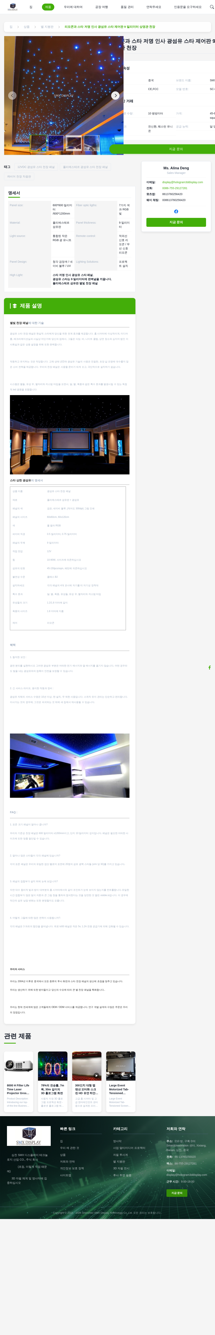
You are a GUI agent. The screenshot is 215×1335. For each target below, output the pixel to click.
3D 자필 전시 (121, 1168)
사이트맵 (65, 1175)
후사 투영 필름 (122, 1175)
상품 (63, 1154)
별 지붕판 (119, 1161)
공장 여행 (101, 7)
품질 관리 (127, 7)
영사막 (117, 1141)
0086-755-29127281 (174, 188)
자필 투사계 (120, 1154)
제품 (48, 7)
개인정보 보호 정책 (72, 1168)
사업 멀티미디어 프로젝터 (129, 1147)
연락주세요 (153, 7)
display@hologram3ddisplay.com (182, 182)
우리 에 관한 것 (69, 1147)
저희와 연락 (67, 1161)
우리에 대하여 (73, 7)
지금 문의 (176, 222)
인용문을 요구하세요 (188, 7)
